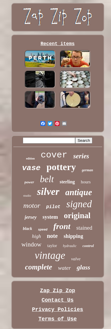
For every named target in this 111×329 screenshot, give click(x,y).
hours (86, 182)
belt (47, 179)
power (29, 182)
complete (38, 267)
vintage (50, 255)
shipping (73, 236)
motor (31, 205)
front (61, 226)
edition (30, 158)
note (52, 236)
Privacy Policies (57, 309)
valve (76, 258)
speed (42, 229)
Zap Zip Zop (57, 291)
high (36, 236)
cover (54, 155)
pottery (61, 167)
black (27, 228)
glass (83, 267)
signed (79, 204)
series (81, 156)
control (88, 246)
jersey (31, 217)
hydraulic (70, 246)
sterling (67, 181)
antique (78, 192)
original (77, 215)
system (50, 217)
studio (27, 195)
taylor (52, 246)
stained (84, 228)
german (87, 170)
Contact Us (57, 300)
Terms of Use (57, 319)
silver (48, 191)
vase (31, 168)
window (31, 244)
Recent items (58, 44)
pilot (53, 207)
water (64, 268)
